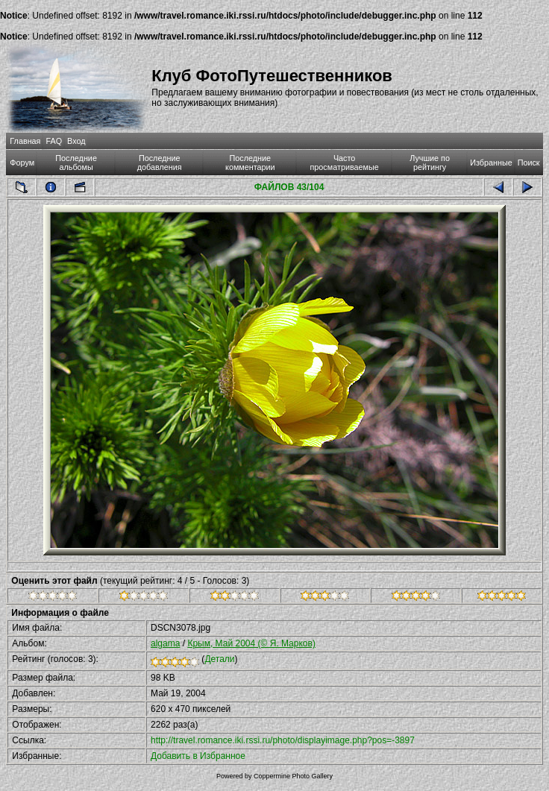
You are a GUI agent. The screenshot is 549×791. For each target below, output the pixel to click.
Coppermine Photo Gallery (293, 776)
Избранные (491, 162)
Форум (22, 162)
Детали (219, 659)
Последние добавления (159, 162)
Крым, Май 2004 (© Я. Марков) (251, 643)
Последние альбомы (76, 162)
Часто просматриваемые (344, 162)
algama (165, 643)
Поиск (529, 162)
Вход (76, 140)
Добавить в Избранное (198, 756)
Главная (25, 140)
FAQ (54, 140)
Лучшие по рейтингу (430, 162)
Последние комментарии (250, 162)
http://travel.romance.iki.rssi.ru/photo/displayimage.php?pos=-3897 (283, 740)
